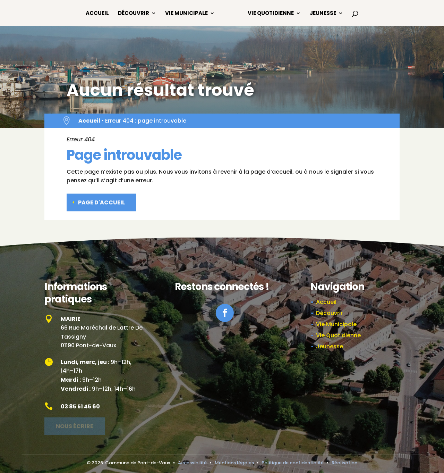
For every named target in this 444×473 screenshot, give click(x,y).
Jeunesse (323, 14)
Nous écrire (74, 424)
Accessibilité (192, 462)
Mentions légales (234, 462)
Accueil (97, 14)
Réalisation (344, 462)
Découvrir (133, 14)
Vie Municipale (186, 14)
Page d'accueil (101, 201)
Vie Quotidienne (271, 14)
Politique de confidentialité (293, 462)
